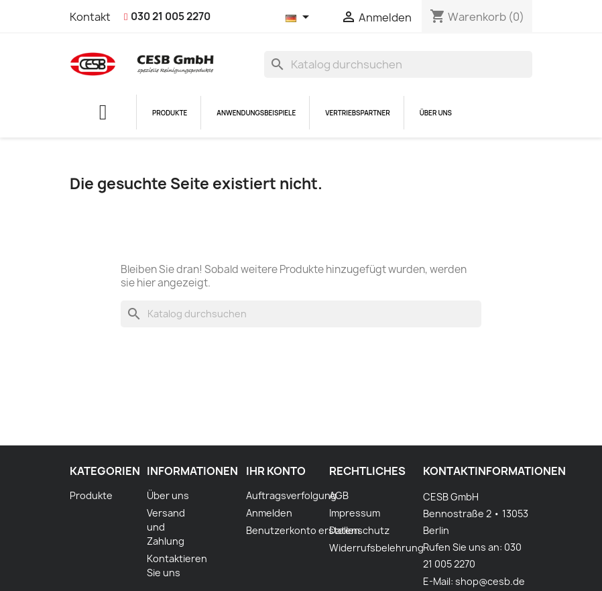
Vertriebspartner (357, 112)
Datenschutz (359, 530)
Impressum (354, 512)
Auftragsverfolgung (291, 495)
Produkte (169, 112)
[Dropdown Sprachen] (300, 18)
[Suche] (398, 64)
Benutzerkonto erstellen (303, 530)
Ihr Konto (276, 471)
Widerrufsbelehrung (376, 547)
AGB (339, 495)
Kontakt (90, 16)
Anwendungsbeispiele (256, 112)
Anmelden (269, 512)
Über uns (436, 112)
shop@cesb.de (490, 581)
